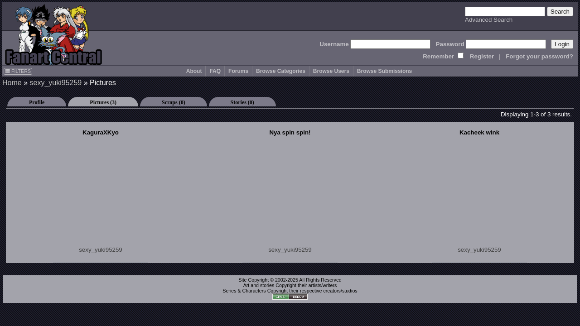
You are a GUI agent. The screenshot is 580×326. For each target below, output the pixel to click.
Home (12, 82)
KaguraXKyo (100, 132)
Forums (238, 71)
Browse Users (331, 71)
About (194, 71)
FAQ (215, 71)
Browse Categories (280, 71)
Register (482, 56)
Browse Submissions (384, 71)
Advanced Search (488, 19)
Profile (36, 102)
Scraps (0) (173, 102)
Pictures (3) (103, 102)
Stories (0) (242, 102)
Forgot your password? (539, 56)
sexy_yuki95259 (55, 82)
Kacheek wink (479, 132)
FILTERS (18, 71)
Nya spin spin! (289, 132)
